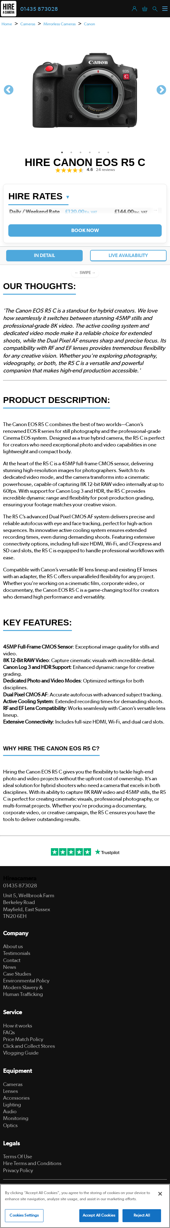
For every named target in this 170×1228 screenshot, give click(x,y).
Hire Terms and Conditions (32, 1163)
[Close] (160, 1194)
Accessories (16, 1098)
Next (161, 90)
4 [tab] (90, 152)
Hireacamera (19, 879)
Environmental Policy (26, 980)
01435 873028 (39, 9)
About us (13, 946)
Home (7, 24)
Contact (11, 960)
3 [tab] (80, 152)
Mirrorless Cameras (60, 24)
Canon (89, 24)
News (9, 967)
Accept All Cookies (99, 1215)
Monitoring (15, 1118)
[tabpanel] (85, 90)
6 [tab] (108, 152)
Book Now (85, 230)
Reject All (142, 1215)
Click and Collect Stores (29, 1046)
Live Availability (128, 255)
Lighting (12, 1104)
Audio (10, 1111)
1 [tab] (62, 152)
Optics (10, 1125)
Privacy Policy (18, 1170)
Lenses (10, 1091)
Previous (8, 90)
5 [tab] (99, 152)
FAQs (9, 1032)
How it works (17, 1025)
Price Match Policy (23, 1039)
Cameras (27, 24)
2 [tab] (71, 152)
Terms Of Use (17, 1156)
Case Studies (17, 974)
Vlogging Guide (21, 1053)
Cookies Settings (24, 1215)
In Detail (44, 255)
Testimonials (16, 953)
